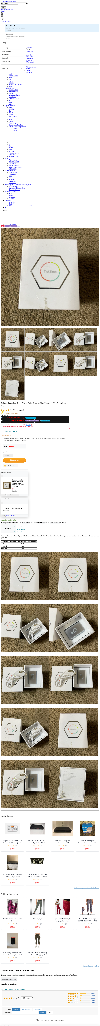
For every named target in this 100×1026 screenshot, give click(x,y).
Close (3, 515)
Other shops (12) (12, 432)
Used (26, 420)
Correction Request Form (9, 979)
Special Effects (13, 76)
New (19, 418)
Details (28, 425)
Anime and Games (14, 95)
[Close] (2, 476)
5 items (93, 995)
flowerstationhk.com (9, 1)
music (10, 74)
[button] (50, 19)
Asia (10, 104)
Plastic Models (13, 123)
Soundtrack (12, 97)
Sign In (3, 11)
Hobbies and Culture (15, 84)
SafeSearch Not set (7, 9)
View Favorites (11, 515)
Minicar (11, 114)
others (10, 77)
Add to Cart (14, 460)
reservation (5, 54)
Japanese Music (13, 90)
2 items (93, 998)
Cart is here (29, 51)
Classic (11, 93)
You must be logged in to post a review (13, 989)
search (3, 7)
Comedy (11, 83)
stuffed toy (12, 109)
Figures (11, 121)
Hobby (11, 119)
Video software (31, 67)
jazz (10, 100)
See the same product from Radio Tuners (86, 888)
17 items (26, 998)
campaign (5, 48)
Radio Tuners (21, 532)
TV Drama (29, 72)
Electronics (5, 68)
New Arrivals (6, 51)
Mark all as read (6, 21)
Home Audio (21, 529)
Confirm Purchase (13, 495)
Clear (49, 1012)
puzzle (11, 112)
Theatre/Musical (14, 98)
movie (28, 70)
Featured (5, 58)
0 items (93, 1002)
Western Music (13, 91)
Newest (16, 1009)
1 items (93, 1000)
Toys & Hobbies (10, 105)
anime (28, 69)
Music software (9, 88)
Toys (10, 107)
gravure (11, 86)
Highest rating (26, 1009)
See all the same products (91, 966)
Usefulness (37, 1009)
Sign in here (30, 47)
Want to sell (6, 61)
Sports (11, 81)
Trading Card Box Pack (16, 125)
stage (10, 79)
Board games (13, 116)
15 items (93, 993)
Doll (10, 111)
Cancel (4, 495)
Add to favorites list (10, 465)
